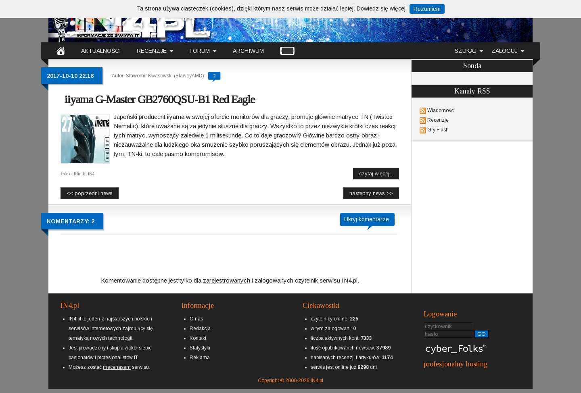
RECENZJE (152, 51)
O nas (196, 319)
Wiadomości (441, 110)
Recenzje (438, 120)
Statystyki (200, 348)
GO (481, 334)
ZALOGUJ (504, 51)
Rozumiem (427, 9)
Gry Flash (438, 130)
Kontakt (198, 338)
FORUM (200, 51)
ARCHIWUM (248, 51)
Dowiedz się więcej (381, 8)
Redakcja (200, 328)
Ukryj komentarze (366, 219)
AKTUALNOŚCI (101, 51)
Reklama (200, 357)
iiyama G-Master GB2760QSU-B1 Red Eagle (160, 99)
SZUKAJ (466, 51)
